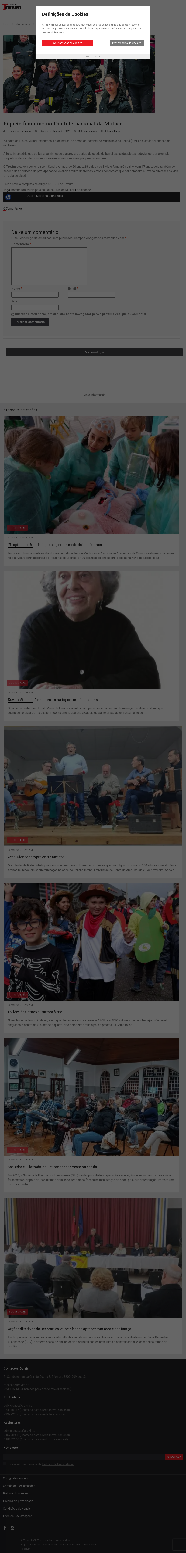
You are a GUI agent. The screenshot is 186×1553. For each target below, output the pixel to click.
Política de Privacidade (93, 56)
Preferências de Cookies (126, 43)
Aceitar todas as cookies (67, 43)
